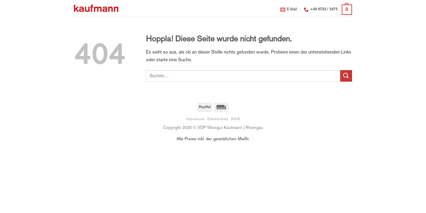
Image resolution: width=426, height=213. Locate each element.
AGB (235, 119)
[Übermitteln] (346, 76)
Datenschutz (217, 119)
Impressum (195, 119)
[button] (347, 9)
